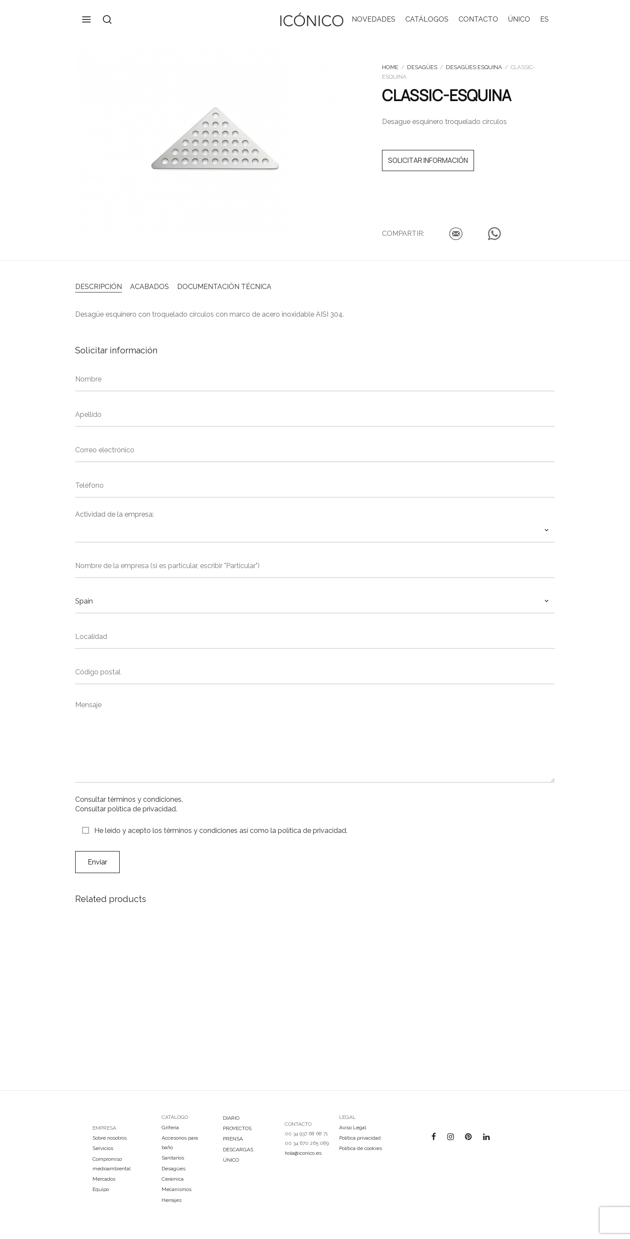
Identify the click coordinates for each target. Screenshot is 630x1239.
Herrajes (171, 1200)
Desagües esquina (474, 67)
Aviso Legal (352, 1128)
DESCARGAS (238, 1150)
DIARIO (231, 1118)
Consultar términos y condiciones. (129, 799)
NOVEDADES (373, 19)
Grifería (170, 1128)
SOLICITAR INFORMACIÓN (428, 160)
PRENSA (233, 1139)
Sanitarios (173, 1158)
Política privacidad (360, 1138)
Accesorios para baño (180, 1142)
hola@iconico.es (303, 1153)
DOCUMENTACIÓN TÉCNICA (224, 287)
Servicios (102, 1148)
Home (390, 67)
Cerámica (173, 1179)
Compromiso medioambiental (111, 1164)
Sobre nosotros (109, 1138)
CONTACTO (478, 19)
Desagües (422, 67)
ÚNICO (519, 19)
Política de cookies (360, 1148)
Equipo (100, 1189)
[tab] (98, 286)
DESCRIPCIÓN (98, 287)
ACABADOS (149, 287)
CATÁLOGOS (427, 19)
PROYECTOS (237, 1128)
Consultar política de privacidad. (126, 809)
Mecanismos (176, 1189)
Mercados (103, 1179)
